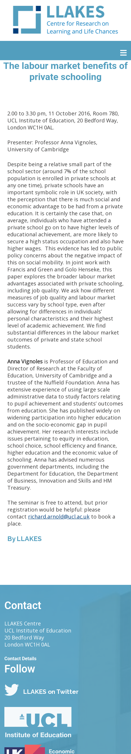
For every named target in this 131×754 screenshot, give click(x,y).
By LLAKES (24, 538)
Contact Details (20, 658)
